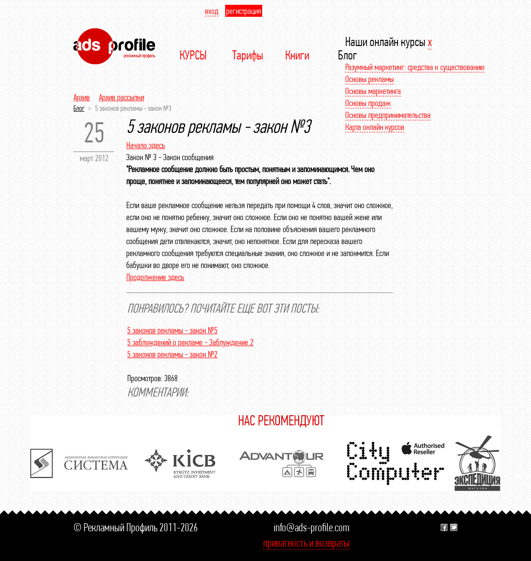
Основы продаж (368, 103)
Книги (297, 55)
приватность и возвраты (306, 542)
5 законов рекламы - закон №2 (172, 354)
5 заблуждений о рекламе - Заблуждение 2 (190, 342)
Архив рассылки (121, 97)
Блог (78, 108)
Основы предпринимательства (388, 115)
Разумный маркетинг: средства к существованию (414, 67)
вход (211, 11)
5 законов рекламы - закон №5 (172, 330)
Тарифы (247, 55)
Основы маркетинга (373, 91)
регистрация (243, 11)
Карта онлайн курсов (374, 127)
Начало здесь (145, 145)
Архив (81, 97)
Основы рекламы (369, 79)
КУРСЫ (193, 55)
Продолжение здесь (155, 277)
